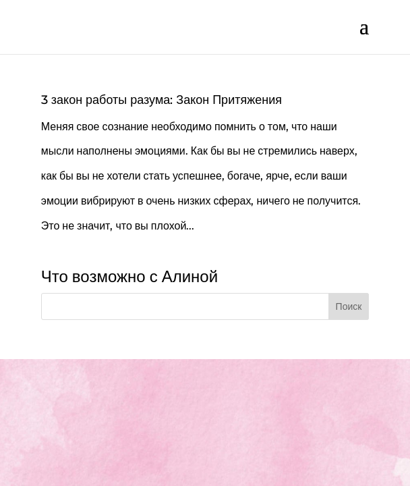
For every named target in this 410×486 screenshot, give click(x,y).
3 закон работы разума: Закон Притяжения (161, 99)
